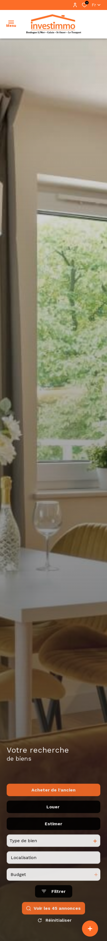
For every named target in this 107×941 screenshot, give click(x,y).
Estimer (53, 840)
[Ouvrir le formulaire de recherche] (53, 907)
